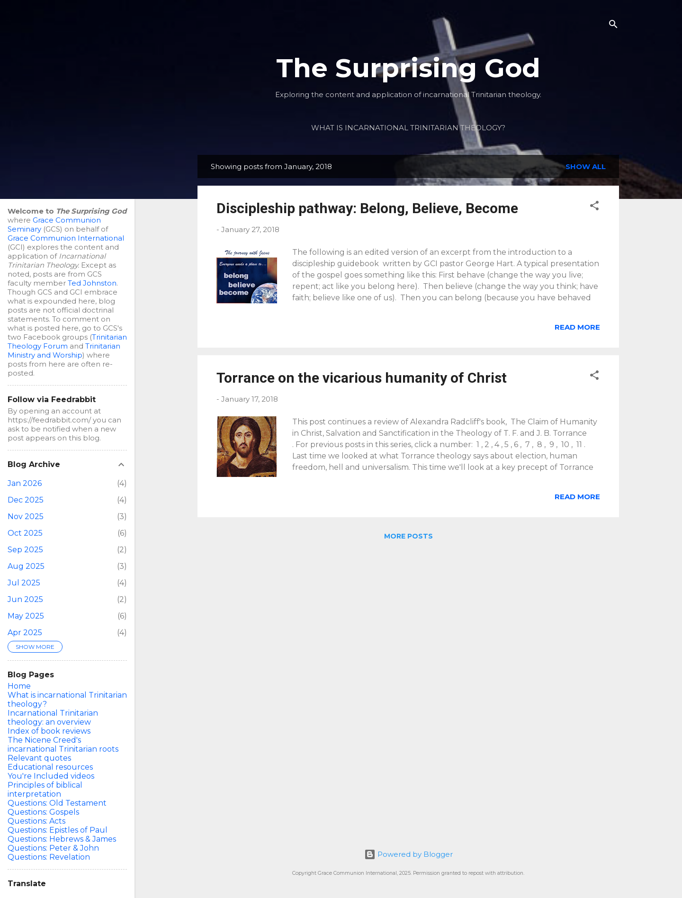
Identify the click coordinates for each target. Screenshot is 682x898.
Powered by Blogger (408, 854)
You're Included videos (51, 776)
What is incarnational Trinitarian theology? (408, 127)
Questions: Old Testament (57, 803)
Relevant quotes (39, 758)
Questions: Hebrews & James (62, 839)
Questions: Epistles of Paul (58, 830)
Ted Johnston (92, 282)
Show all (585, 166)
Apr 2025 (25, 632)
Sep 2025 (25, 549)
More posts (408, 536)
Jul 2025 (24, 582)
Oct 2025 (25, 533)
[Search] (613, 25)
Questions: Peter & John (53, 848)
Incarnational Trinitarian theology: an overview (53, 718)
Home (19, 686)
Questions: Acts (36, 821)
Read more (577, 327)
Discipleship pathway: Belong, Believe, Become (367, 208)
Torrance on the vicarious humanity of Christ (361, 377)
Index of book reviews (49, 731)
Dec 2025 (26, 499)
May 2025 (26, 615)
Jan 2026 (25, 483)
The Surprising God (408, 68)
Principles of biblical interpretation (45, 790)
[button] (594, 207)
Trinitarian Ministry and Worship (64, 350)
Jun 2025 (25, 599)
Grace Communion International (66, 237)
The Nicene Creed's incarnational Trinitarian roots (63, 745)
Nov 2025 (26, 516)
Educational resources (50, 767)
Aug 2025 (26, 566)
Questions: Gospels (43, 812)
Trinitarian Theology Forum (67, 341)
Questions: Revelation (49, 857)
